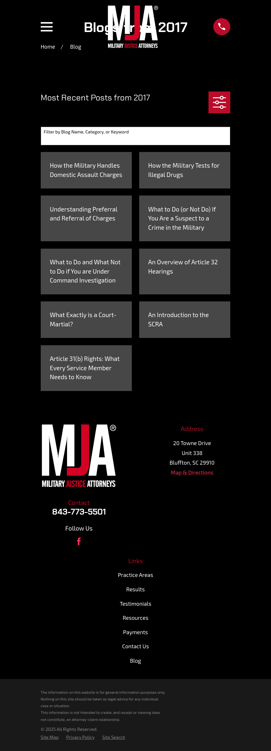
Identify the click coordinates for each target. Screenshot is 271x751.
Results (135, 589)
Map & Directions (192, 472)
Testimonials (135, 603)
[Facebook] (79, 541)
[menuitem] (50, 737)
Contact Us (135, 646)
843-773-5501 (79, 512)
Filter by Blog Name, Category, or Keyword (86, 131)
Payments (135, 632)
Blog (135, 660)
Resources (135, 617)
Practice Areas (135, 574)
